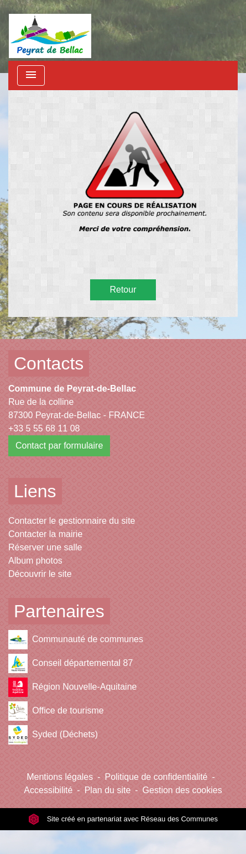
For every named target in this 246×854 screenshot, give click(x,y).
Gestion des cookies (182, 790)
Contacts (48, 363)
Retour (122, 289)
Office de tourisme (56, 711)
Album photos (35, 560)
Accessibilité (48, 790)
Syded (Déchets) (53, 734)
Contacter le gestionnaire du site (71, 520)
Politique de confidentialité (156, 777)
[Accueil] (50, 30)
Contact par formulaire (59, 445)
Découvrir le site (40, 574)
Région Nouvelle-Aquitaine (72, 687)
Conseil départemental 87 (70, 663)
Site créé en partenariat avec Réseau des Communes (123, 819)
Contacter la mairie (45, 534)
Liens (35, 491)
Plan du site (108, 790)
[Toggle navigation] (31, 75)
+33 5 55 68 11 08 (44, 428)
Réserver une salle (45, 547)
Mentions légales (60, 777)
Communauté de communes (75, 639)
